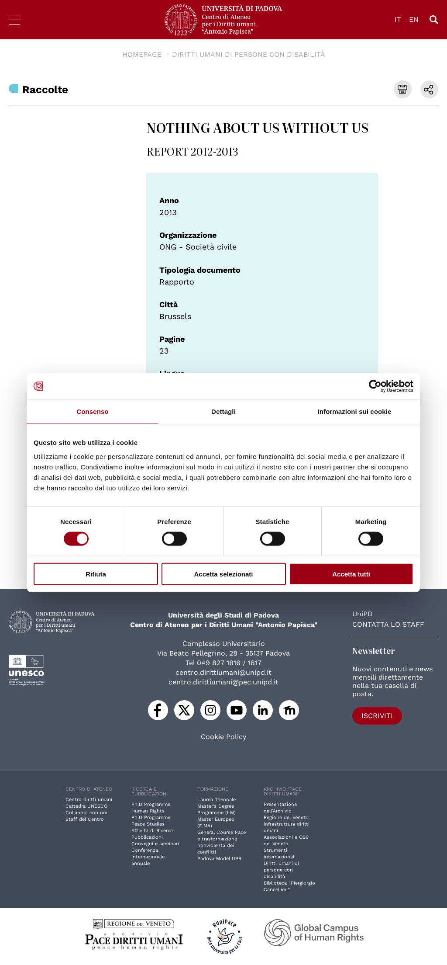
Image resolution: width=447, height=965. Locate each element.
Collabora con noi (86, 813)
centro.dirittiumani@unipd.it (223, 672)
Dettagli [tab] (223, 411)
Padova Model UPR (219, 858)
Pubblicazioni (147, 837)
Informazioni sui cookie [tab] (355, 411)
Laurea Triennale (216, 799)
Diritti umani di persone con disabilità (248, 54)
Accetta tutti (351, 573)
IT (398, 19)
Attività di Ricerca (152, 830)
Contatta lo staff (388, 624)
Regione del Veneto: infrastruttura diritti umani (287, 824)
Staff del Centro (84, 819)
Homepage (142, 54)
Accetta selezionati (223, 573)
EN (414, 19)
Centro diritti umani (88, 799)
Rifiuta (96, 573)
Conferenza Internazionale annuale (148, 856)
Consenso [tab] (92, 411)
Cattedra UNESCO (86, 806)
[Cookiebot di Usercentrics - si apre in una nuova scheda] (375, 386)
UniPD (362, 614)
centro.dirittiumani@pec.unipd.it (223, 682)
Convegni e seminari (155, 844)
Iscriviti (377, 716)
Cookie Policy (223, 736)
